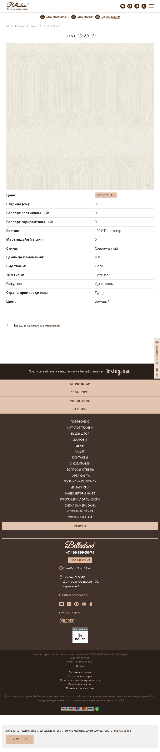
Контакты (80, 457)
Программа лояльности (80, 499)
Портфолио (80, 421)
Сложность (80, 392)
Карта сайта (80, 475)
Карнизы (80, 409)
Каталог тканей (80, 427)
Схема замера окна (80, 505)
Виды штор (80, 433)
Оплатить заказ (80, 511)
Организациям (80, 517)
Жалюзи (80, 439)
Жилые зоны (80, 401)
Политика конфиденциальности (80, 680)
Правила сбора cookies (80, 688)
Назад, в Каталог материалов (36, 325)
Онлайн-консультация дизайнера (80, 534)
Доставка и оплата (80, 672)
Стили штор (80, 384)
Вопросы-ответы (80, 469)
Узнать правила (113, 730)
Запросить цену (105, 195)
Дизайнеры (80, 487)
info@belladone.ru (76, 595)
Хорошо (20, 739)
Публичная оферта (80, 684)
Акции (80, 451)
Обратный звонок (80, 560)
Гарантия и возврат (80, 676)
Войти (80, 666)
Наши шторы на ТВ (80, 493)
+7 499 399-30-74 (80, 552)
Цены (80, 446)
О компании (80, 463)
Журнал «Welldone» (80, 481)
